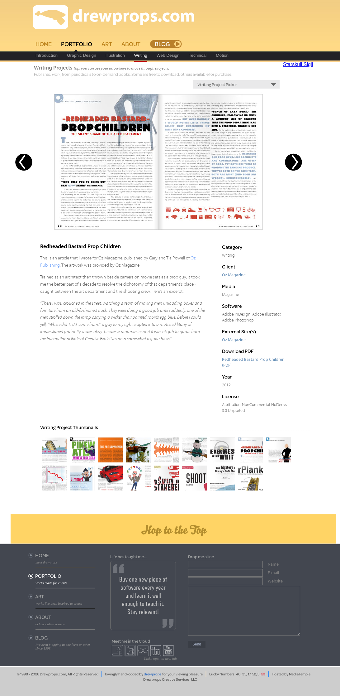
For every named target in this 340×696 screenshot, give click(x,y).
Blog (162, 44)
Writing (140, 55)
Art (107, 44)
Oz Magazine (234, 275)
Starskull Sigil (298, 64)
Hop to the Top (173, 529)
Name (273, 564)
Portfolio (76, 44)
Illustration (115, 55)
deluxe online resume (50, 624)
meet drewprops (46, 562)
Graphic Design (81, 55)
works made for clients (51, 583)
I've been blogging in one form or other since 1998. (62, 646)
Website (275, 581)
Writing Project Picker (217, 84)
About (130, 44)
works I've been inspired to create (58, 603)
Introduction (46, 55)
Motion (222, 55)
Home (43, 44)
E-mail (273, 572)
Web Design (168, 55)
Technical (198, 55)
